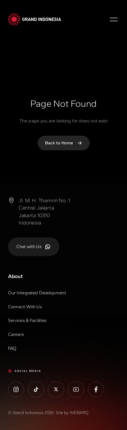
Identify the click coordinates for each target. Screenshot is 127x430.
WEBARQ (79, 412)
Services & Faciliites (27, 320)
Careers (16, 334)
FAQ (12, 348)
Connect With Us (25, 307)
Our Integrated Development (37, 293)
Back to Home (63, 143)
